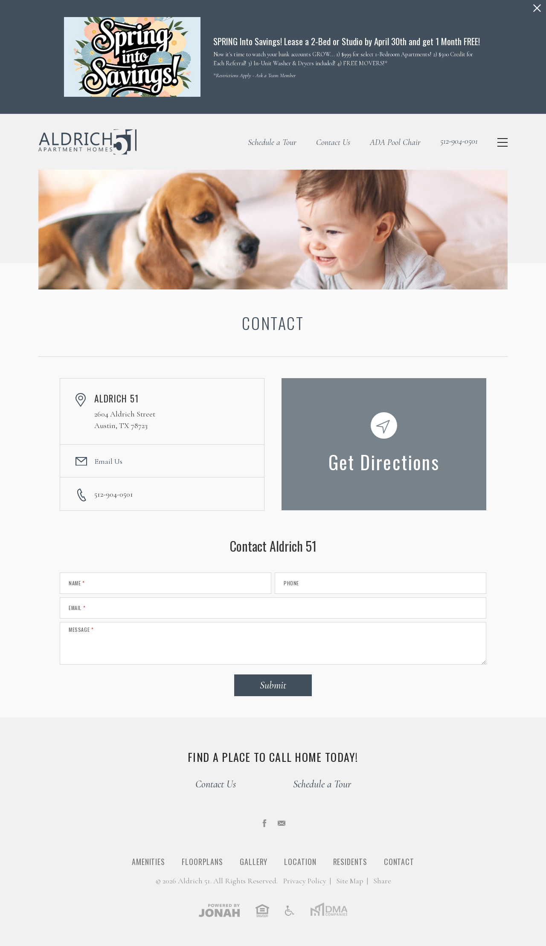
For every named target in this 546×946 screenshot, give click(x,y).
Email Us (108, 461)
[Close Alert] (537, 8)
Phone (291, 583)
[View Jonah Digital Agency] (219, 910)
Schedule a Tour (272, 142)
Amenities (148, 861)
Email (77, 607)
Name (77, 583)
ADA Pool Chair (395, 142)
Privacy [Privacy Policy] (304, 880)
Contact (399, 861)
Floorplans (202, 861)
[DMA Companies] (328, 910)
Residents (350, 861)
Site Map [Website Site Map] (349, 880)
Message (81, 629)
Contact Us (333, 142)
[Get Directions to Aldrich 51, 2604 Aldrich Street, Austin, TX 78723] (384, 444)
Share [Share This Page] (382, 880)
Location (300, 861)
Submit (273, 685)
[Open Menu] (502, 142)
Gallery (253, 861)
